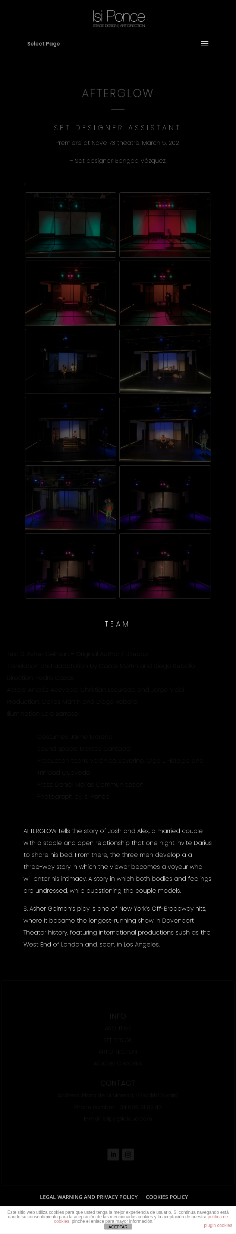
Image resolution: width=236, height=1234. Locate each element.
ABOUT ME (118, 1028)
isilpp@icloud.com (127, 1118)
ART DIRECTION (118, 1052)
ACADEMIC (107, 1063)
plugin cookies (218, 1225)
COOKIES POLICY (167, 1196)
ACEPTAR (118, 1227)
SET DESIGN (117, 1040)
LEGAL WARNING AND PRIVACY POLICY (89, 1196)
